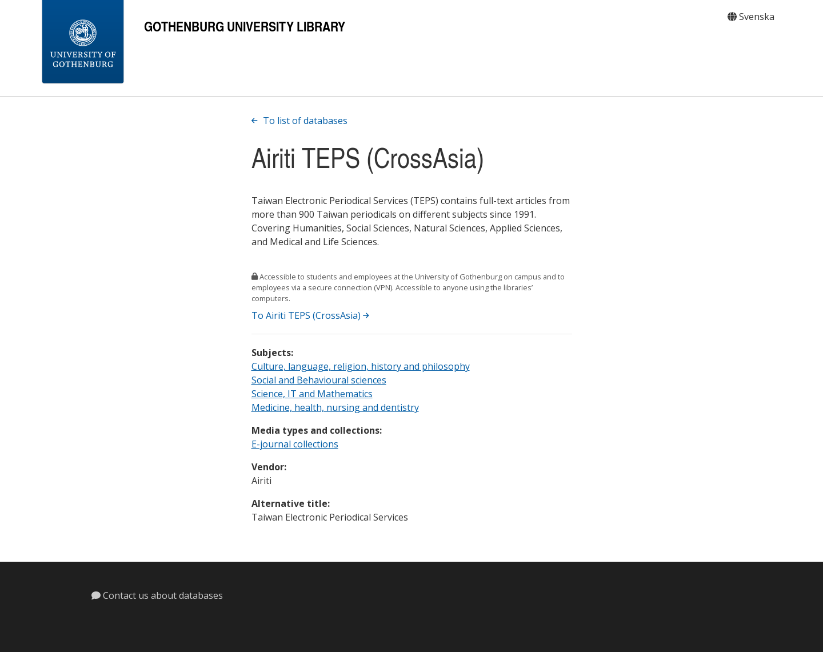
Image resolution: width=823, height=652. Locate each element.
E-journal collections (294, 444)
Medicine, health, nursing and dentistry (335, 407)
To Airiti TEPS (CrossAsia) (310, 315)
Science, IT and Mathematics (312, 393)
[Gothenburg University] (83, 42)
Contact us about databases (157, 595)
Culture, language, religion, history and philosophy (360, 366)
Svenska (751, 16)
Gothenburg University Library (244, 26)
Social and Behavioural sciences (318, 380)
